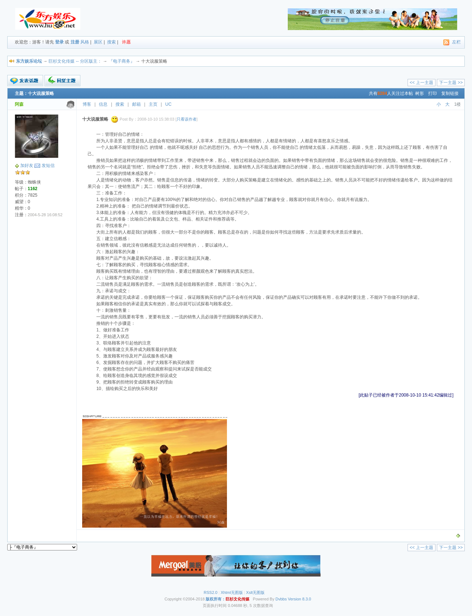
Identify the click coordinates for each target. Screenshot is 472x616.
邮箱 (136, 104)
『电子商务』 (122, 61)
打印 (432, 93)
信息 (103, 104)
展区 (98, 42)
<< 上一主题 (421, 82)
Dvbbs (281, 599)
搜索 (111, 42)
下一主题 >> (451, 82)
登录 (59, 42)
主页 (153, 104)
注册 (75, 42)
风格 (84, 42)
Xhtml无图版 (232, 592)
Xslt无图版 (255, 592)
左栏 (456, 42)
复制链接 (450, 93)
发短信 (48, 165)
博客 (87, 104)
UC (168, 104)
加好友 (26, 165)
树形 (419, 93)
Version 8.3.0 (299, 599)
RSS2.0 (211, 592)
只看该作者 (187, 119)
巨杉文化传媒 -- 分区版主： (75, 61)
